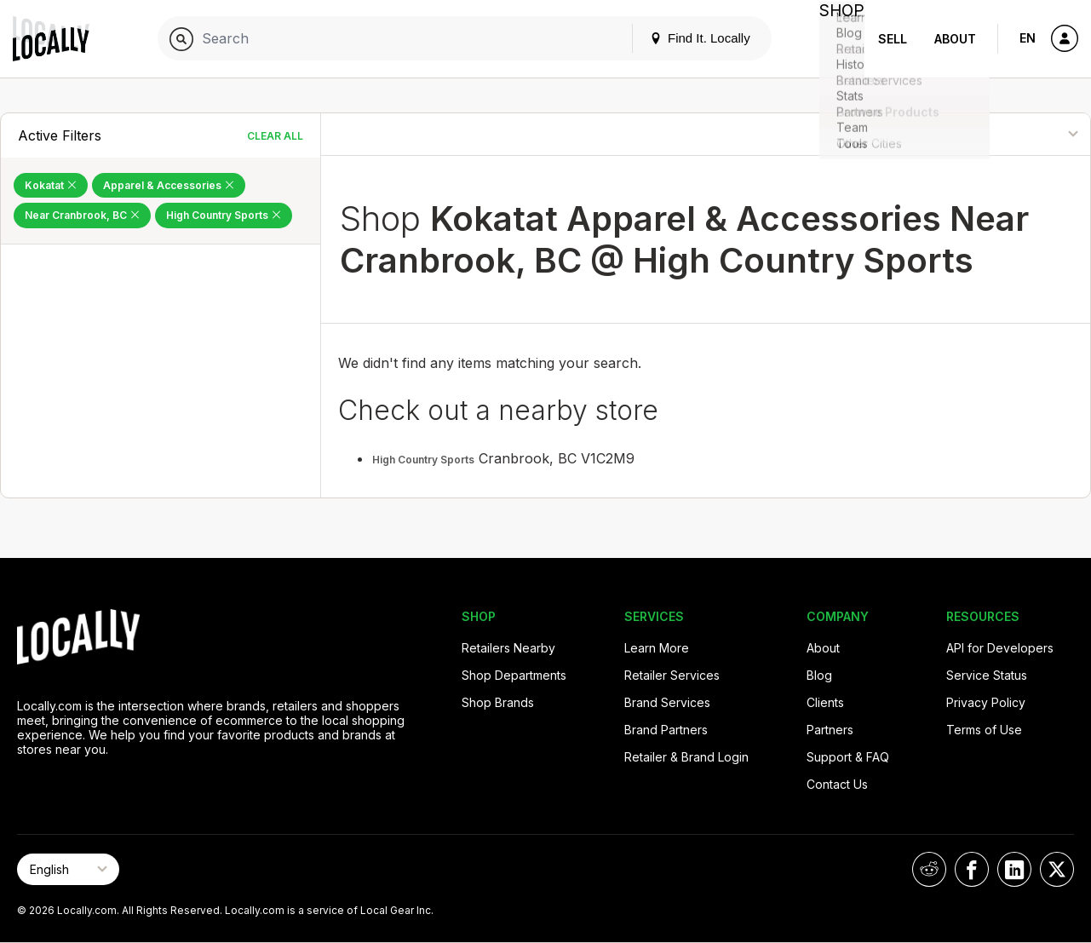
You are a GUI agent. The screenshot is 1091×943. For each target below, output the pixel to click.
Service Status (986, 675)
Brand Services (667, 702)
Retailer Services (672, 675)
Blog (819, 675)
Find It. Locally (684, 38)
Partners (830, 729)
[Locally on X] (1057, 869)
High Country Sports (423, 459)
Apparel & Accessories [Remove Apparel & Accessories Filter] (168, 185)
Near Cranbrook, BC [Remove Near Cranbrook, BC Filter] (82, 215)
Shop (834, 39)
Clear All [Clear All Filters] (275, 135)
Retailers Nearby (508, 648)
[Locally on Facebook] (972, 869)
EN (1027, 38)
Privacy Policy (985, 702)
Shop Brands (498, 702)
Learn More (656, 648)
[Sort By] (1005, 134)
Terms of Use (984, 729)
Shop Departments (514, 675)
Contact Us (837, 784)
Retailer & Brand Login (686, 757)
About (955, 39)
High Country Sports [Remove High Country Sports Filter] (223, 215)
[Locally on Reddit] (929, 869)
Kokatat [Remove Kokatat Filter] (51, 185)
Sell (892, 39)
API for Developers (1000, 648)
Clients (825, 702)
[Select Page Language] (68, 869)
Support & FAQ (848, 757)
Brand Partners (666, 729)
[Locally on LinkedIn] (1014, 869)
